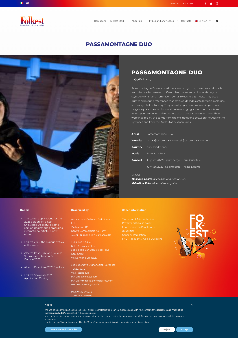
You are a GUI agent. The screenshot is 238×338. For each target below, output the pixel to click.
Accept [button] (184, 329)
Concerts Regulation (134, 234)
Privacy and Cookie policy (136, 222)
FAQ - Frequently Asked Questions (142, 238)
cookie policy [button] (89, 313)
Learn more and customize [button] (63, 329)
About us (137, 20)
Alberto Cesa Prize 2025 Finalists (44, 267)
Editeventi (174, 3)
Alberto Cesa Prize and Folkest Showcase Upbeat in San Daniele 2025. (43, 256)
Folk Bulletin (188, 3)
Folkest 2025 (117, 20)
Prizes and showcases (161, 20)
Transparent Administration (138, 219)
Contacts (186, 20)
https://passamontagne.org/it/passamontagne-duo (178, 140)
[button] (191, 304)
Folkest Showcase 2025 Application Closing (38, 277)
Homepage (100, 20)
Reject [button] (167, 329)
